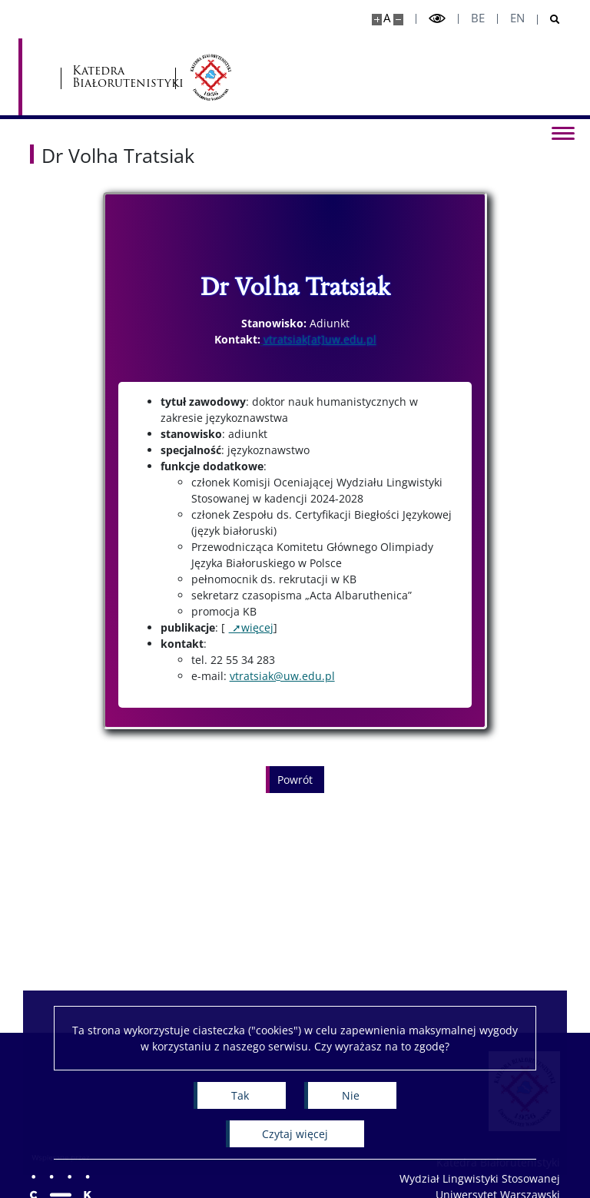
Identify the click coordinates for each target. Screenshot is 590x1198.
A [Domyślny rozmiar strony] (386, 18)
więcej (257, 627)
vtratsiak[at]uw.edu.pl (320, 339)
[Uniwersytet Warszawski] (115, 77)
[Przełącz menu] (563, 132)
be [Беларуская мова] (478, 18)
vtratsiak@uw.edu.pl (282, 676)
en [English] (517, 18)
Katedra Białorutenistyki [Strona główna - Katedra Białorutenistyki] (249, 77)
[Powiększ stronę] (377, 19)
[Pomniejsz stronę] (398, 19)
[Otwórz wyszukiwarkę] (549, 20)
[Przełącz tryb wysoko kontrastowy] (437, 19)
